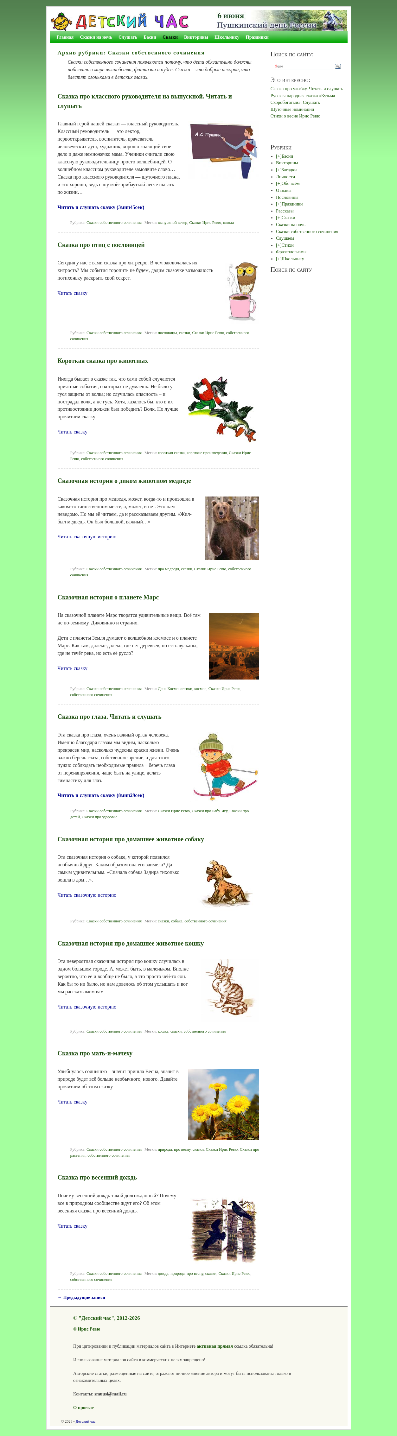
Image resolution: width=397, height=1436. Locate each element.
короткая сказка (171, 453)
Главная (65, 37)
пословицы (167, 333)
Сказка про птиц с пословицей (101, 244)
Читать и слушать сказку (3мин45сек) (101, 207)
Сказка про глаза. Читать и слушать (110, 716)
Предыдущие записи (82, 1297)
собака (176, 921)
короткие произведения (207, 453)
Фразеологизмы (291, 251)
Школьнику (227, 37)
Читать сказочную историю (87, 536)
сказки (184, 333)
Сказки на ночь (96, 37)
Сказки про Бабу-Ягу (209, 811)
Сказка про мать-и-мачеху (95, 1053)
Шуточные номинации (292, 109)
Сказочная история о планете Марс (108, 597)
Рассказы (285, 210)
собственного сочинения (102, 459)
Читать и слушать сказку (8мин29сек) (101, 795)
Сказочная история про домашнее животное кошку (131, 943)
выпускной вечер (172, 222)
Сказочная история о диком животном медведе (124, 480)
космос (200, 688)
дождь (163, 1273)
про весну (182, 1149)
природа (165, 1149)
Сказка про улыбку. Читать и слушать (307, 88)
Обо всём (291, 183)
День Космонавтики (175, 688)
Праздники (257, 37)
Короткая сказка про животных (103, 360)
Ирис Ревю (89, 1329)
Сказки (170, 37)
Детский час (86, 1421)
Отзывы (283, 190)
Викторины (196, 37)
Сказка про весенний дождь (97, 1177)
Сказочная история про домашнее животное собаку (131, 839)
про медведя (168, 569)
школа (228, 222)
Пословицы (287, 197)
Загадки (289, 169)
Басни (150, 37)
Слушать (127, 37)
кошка (163, 1031)
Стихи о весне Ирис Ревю (295, 115)
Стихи (288, 245)
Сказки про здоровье (99, 817)
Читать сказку (72, 293)
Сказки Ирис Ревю (205, 222)
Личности (285, 176)
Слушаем (285, 238)
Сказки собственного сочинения (114, 222)
